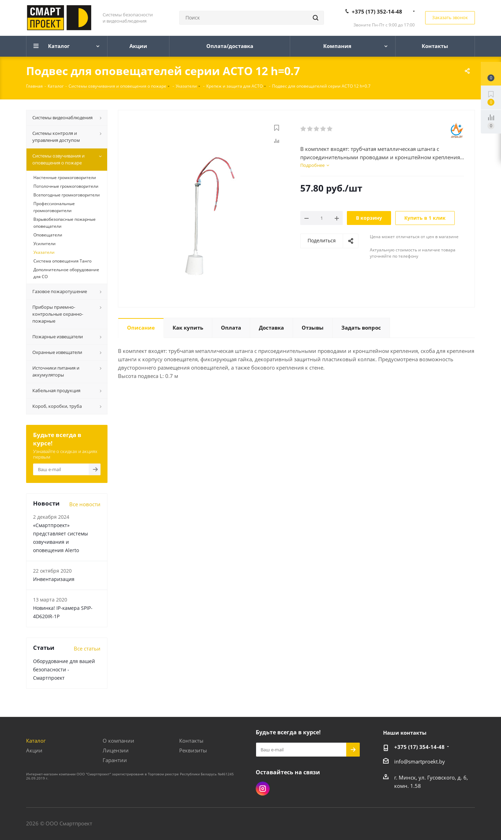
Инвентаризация (53, 579)
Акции (34, 750)
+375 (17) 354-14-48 (419, 746)
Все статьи (87, 648)
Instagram (263, 788)
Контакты (191, 740)
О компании (118, 740)
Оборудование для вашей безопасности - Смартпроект (64, 669)
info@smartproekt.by (419, 761)
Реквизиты (193, 750)
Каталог (36, 740)
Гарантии (115, 760)
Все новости (85, 504)
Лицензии (116, 750)
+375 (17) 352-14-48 (377, 11)
